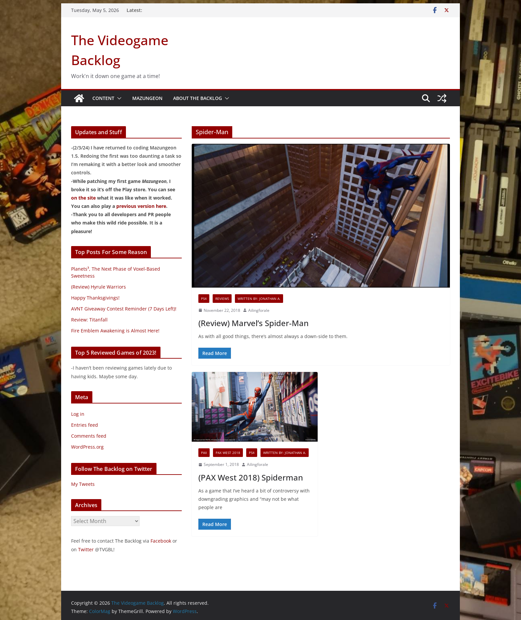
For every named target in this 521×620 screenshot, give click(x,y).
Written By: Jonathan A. (259, 298)
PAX (204, 452)
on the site (83, 198)
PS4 (204, 298)
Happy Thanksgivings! (95, 298)
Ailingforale (258, 310)
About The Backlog (197, 98)
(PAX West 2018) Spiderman (250, 477)
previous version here (141, 206)
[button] (118, 98)
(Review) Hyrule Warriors (98, 287)
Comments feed (88, 436)
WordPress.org (87, 447)
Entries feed (84, 425)
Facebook (161, 541)
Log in (77, 414)
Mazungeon (147, 98)
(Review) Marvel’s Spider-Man (253, 322)
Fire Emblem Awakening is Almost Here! (115, 330)
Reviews (222, 298)
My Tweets (83, 484)
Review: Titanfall (89, 319)
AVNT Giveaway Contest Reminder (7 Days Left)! (123, 309)
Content (103, 98)
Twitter (86, 549)
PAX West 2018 (228, 452)
